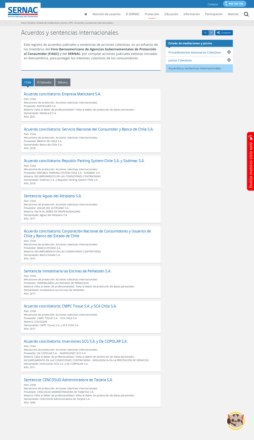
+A (206, 32)
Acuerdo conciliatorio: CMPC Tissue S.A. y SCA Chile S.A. (70, 306)
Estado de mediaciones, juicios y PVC (55, 22)
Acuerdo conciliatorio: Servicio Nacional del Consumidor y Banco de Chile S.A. (88, 129)
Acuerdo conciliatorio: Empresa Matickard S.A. (62, 94)
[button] (246, 14)
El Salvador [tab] (44, 82)
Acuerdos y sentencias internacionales (94, 22)
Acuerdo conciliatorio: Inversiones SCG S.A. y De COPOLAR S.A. (75, 341)
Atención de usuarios (106, 14)
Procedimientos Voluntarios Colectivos (194, 52)
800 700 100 (236, 3)
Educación (171, 14)
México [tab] (63, 82)
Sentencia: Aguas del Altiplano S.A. (53, 195)
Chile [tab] (27, 82)
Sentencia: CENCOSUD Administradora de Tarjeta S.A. (68, 379)
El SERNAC (133, 14)
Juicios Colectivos (180, 60)
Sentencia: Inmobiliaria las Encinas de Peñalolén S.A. (67, 271)
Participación (214, 14)
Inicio (23, 22)
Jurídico (31, 22)
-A (212, 32)
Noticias (233, 14)
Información (192, 14)
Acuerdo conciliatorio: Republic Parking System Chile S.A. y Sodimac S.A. (84, 160)
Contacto (213, 4)
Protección (152, 14)
